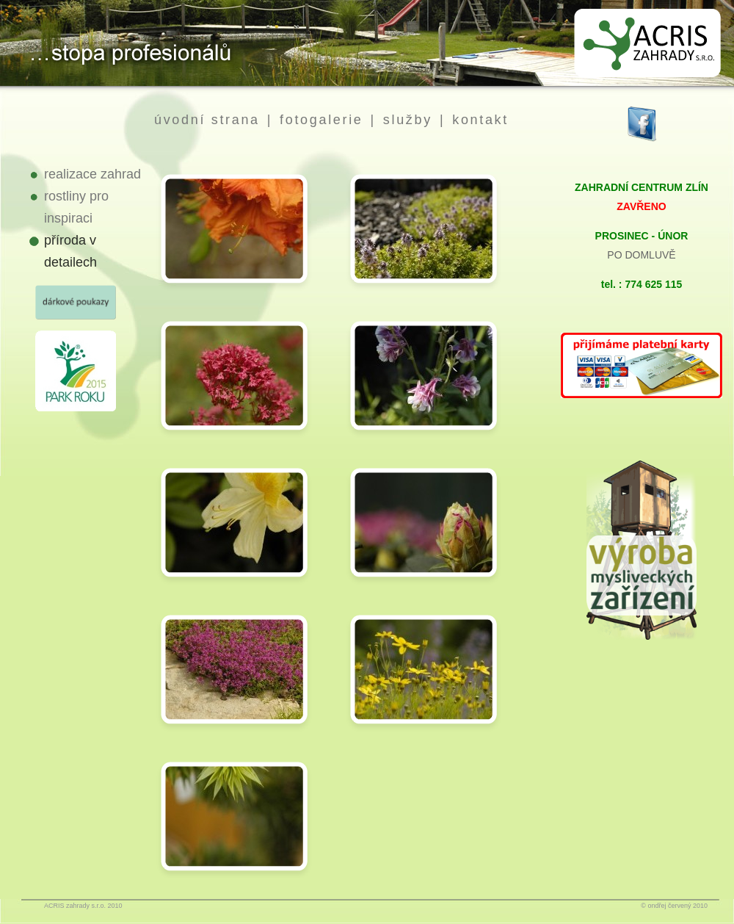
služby (407, 119)
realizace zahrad (92, 174)
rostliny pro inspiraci (76, 207)
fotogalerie (321, 119)
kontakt (480, 119)
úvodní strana (207, 119)
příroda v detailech (70, 251)
